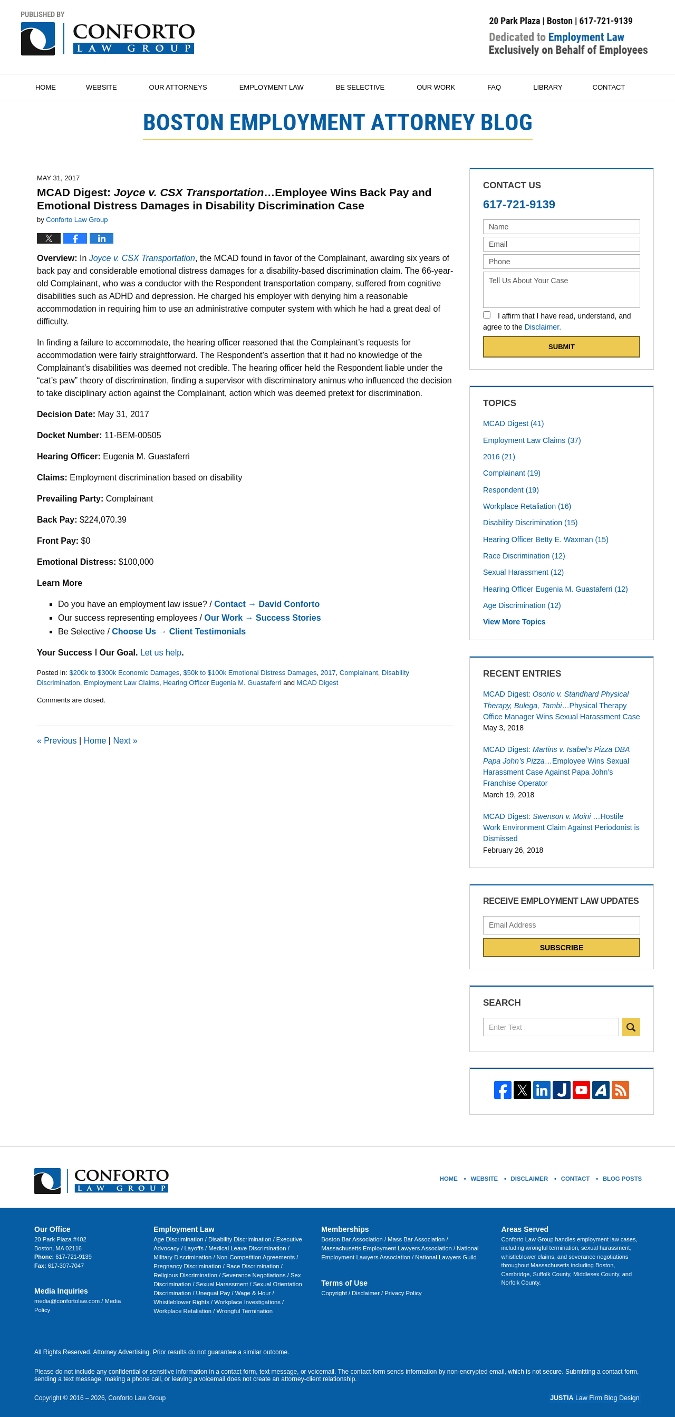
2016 (499, 456)
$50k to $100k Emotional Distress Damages (250, 673)
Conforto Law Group (136, 1391)
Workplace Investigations (245, 1296)
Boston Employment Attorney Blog (108, 34)
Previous (57, 740)
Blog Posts (622, 1173)
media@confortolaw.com (67, 1296)
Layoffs (194, 1243)
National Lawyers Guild (408, 1252)
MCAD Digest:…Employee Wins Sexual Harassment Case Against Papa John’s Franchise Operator (555, 763)
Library (551, 87)
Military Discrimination (182, 1252)
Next (125, 740)
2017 (328, 673)
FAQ (498, 87)
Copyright (334, 1288)
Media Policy (119, 1296)
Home (47, 87)
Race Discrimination (523, 554)
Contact (615, 87)
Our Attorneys (182, 87)
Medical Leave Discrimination (245, 1243)
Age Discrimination (521, 603)
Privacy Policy (401, 1288)
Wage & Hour (251, 1287)
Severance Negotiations (226, 1269)
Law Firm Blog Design (598, 1391)
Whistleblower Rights (181, 1296)
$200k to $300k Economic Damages (124, 673)
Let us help (160, 652)
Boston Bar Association (351, 1234)
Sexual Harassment (523, 570)
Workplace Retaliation (526, 505)
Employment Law (276, 87)
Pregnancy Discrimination (187, 1261)
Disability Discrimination (529, 521)
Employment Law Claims (121, 683)
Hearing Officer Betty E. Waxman (544, 538)
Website (105, 87)
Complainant (359, 673)
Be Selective (364, 87)
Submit (561, 347)
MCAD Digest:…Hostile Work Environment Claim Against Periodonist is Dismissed (560, 823)
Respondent (510, 489)
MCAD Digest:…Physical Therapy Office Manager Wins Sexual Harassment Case (560, 703)
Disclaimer (365, 1288)
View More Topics (514, 619)
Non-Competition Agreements (253, 1252)
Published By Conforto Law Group (568, 36)
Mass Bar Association (414, 1234)
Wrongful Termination (242, 1304)
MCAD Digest (318, 683)
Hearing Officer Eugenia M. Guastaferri (222, 683)
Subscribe (561, 943)
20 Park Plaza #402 (59, 1234)
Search (631, 1023)
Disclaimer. (543, 327)
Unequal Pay (212, 1287)
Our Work (440, 87)
